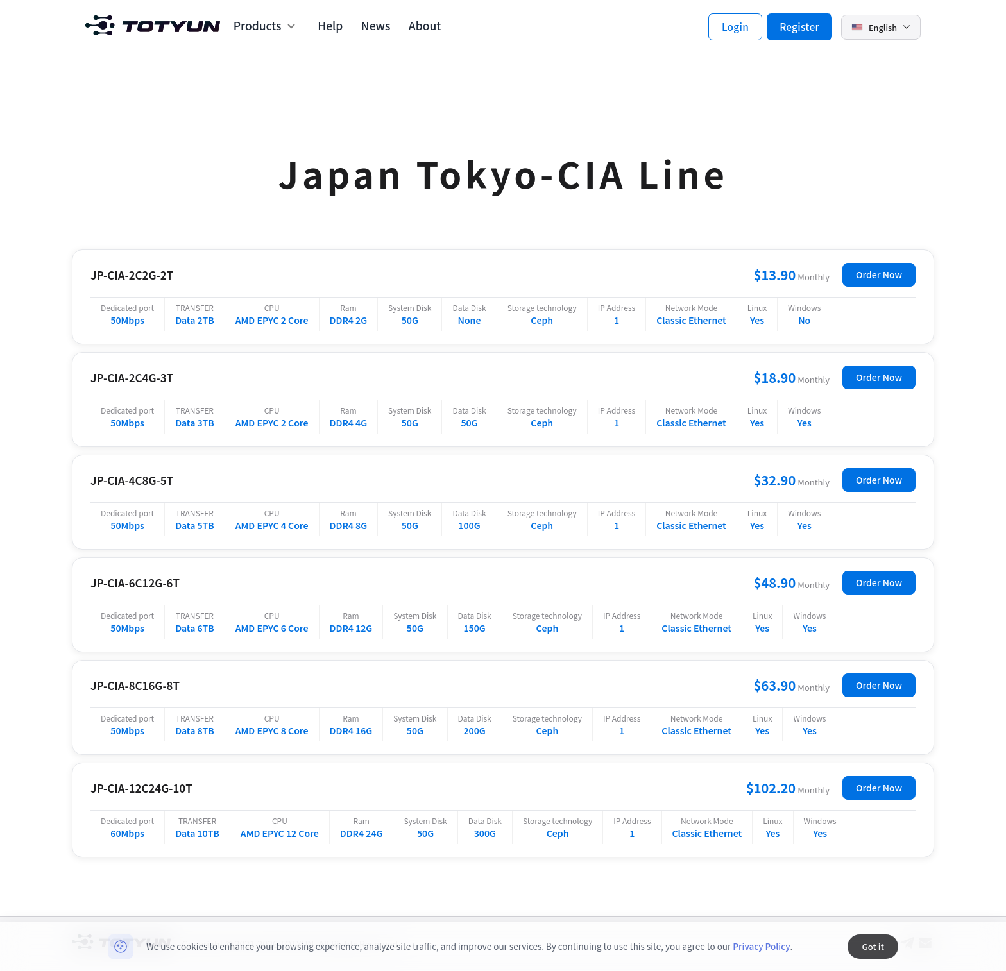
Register (799, 26)
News (376, 25)
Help (330, 25)
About (425, 25)
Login (735, 26)
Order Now (879, 274)
